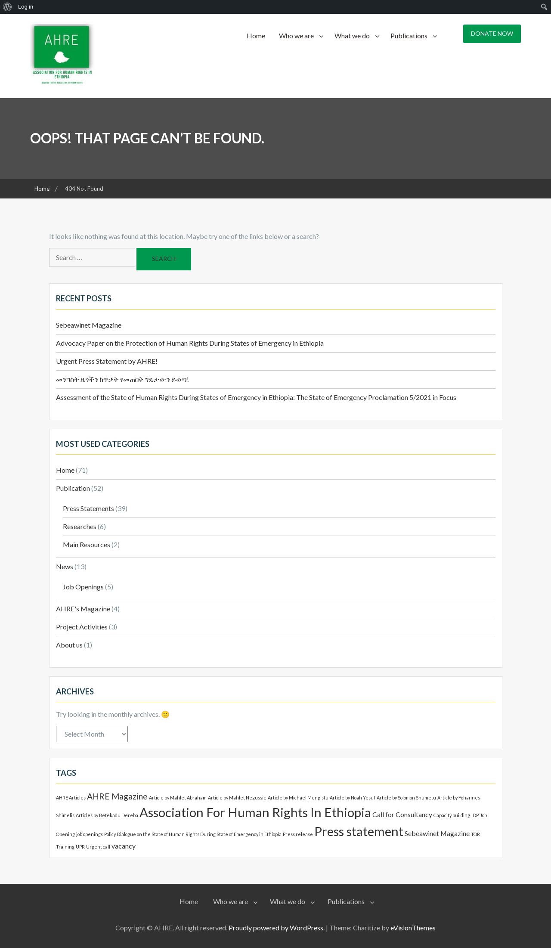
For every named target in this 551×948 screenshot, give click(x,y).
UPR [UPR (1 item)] (80, 846)
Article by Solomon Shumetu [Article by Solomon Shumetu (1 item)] (406, 797)
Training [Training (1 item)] (65, 846)
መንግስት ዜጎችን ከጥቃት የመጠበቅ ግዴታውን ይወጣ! (122, 379)
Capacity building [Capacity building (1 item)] (451, 815)
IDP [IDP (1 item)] (475, 815)
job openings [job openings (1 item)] (89, 834)
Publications (408, 35)
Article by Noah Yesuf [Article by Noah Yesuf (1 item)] (352, 797)
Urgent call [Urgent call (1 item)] (98, 846)
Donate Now (492, 33)
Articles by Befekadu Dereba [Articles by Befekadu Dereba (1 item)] (107, 815)
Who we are (296, 35)
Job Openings (83, 586)
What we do (352, 35)
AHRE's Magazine (83, 608)
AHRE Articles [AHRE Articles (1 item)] (71, 797)
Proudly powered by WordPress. (277, 927)
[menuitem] (7, 7)
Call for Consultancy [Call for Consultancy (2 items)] (402, 814)
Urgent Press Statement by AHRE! (107, 361)
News (64, 566)
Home (256, 35)
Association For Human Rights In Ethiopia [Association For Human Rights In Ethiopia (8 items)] (255, 812)
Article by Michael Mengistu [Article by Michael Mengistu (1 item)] (298, 797)
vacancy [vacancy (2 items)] (123, 846)
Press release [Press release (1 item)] (298, 834)
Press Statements (88, 508)
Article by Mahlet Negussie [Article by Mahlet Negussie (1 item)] (237, 797)
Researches (79, 526)
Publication (73, 488)
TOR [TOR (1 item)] (475, 834)
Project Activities (82, 627)
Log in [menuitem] (25, 6)
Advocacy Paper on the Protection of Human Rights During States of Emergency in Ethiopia (190, 343)
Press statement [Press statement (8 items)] (358, 831)
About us (69, 645)
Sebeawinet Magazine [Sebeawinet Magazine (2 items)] (437, 833)
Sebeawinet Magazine (88, 325)
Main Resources (86, 544)
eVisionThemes (413, 927)
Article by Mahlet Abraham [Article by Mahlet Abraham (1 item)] (178, 797)
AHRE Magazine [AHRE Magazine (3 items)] (117, 796)
